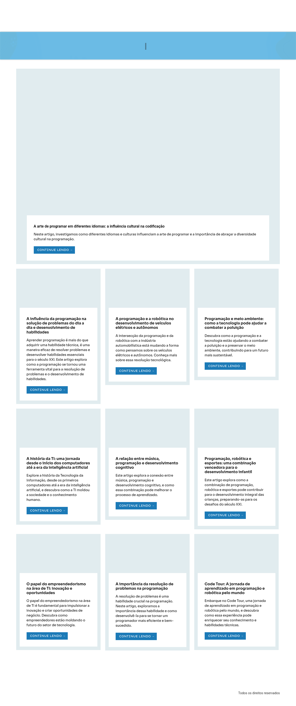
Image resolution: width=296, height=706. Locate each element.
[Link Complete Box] (148, 166)
